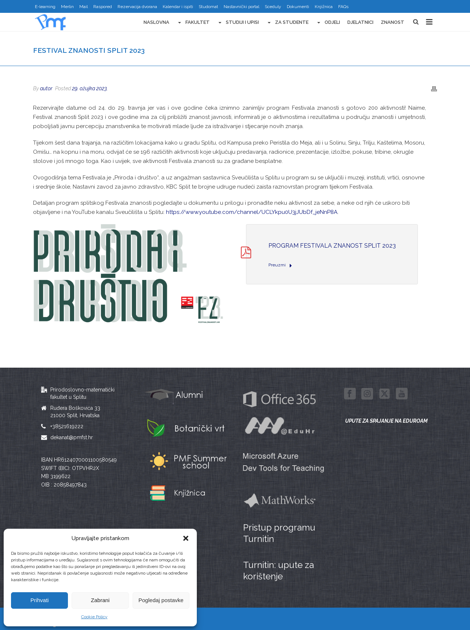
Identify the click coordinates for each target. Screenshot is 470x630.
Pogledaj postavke (161, 600)
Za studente (287, 22)
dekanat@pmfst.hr (71, 437)
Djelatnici (360, 22)
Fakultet (193, 22)
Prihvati (39, 600)
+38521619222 (66, 426)
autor (46, 88)
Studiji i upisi (238, 22)
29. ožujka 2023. (90, 88)
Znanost (392, 22)
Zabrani (100, 600)
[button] (185, 538)
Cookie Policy (94, 616)
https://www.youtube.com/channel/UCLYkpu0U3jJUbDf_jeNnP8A (251, 212)
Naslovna (156, 22)
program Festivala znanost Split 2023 (332, 245)
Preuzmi (280, 265)
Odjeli (328, 22)
